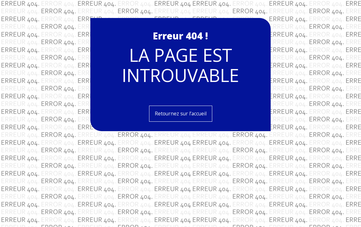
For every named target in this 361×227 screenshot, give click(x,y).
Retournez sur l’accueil (181, 113)
